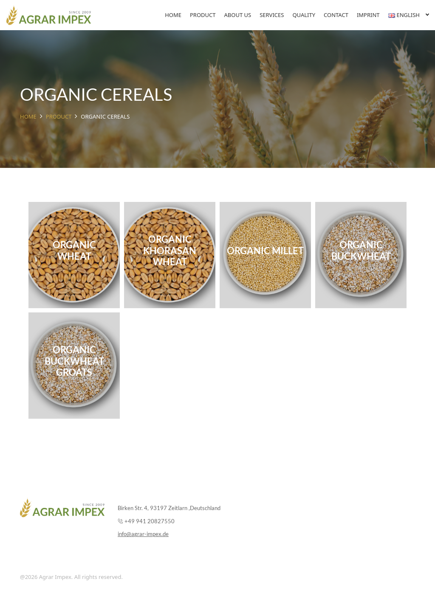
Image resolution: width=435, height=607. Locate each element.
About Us (237, 15)
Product (203, 15)
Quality (303, 15)
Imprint (368, 15)
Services (272, 15)
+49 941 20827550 (149, 521)
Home (173, 15)
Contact (336, 15)
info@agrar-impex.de (143, 533)
